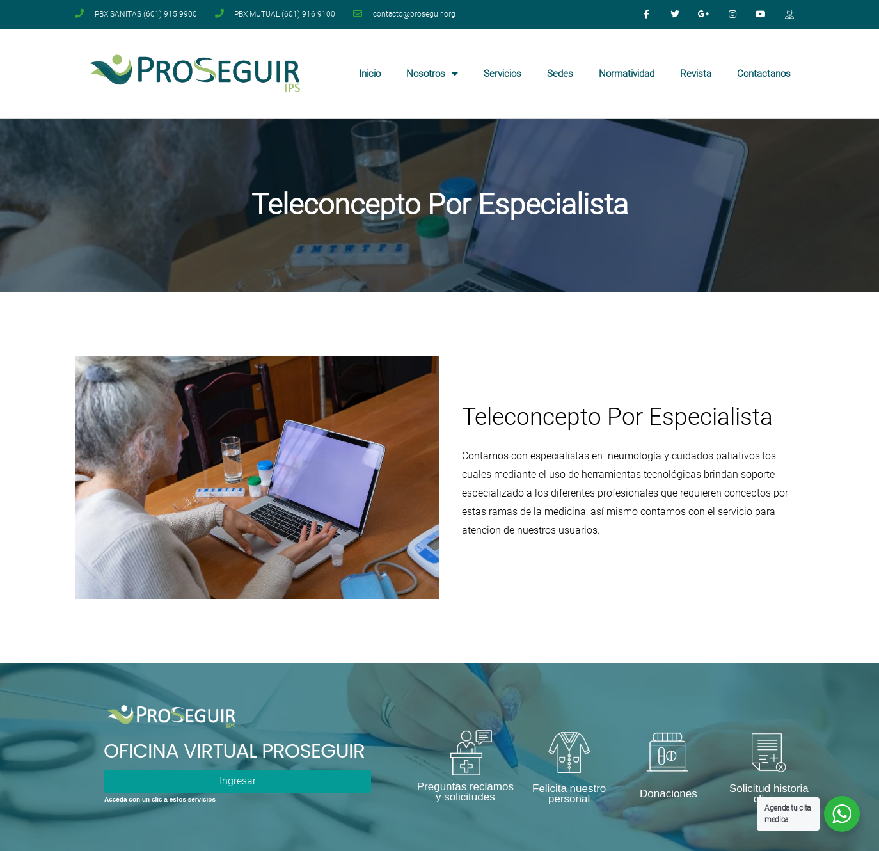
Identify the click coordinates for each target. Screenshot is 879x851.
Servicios (502, 73)
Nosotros (432, 74)
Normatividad (626, 73)
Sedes (560, 73)
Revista (695, 73)
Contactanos (764, 73)
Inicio (370, 73)
